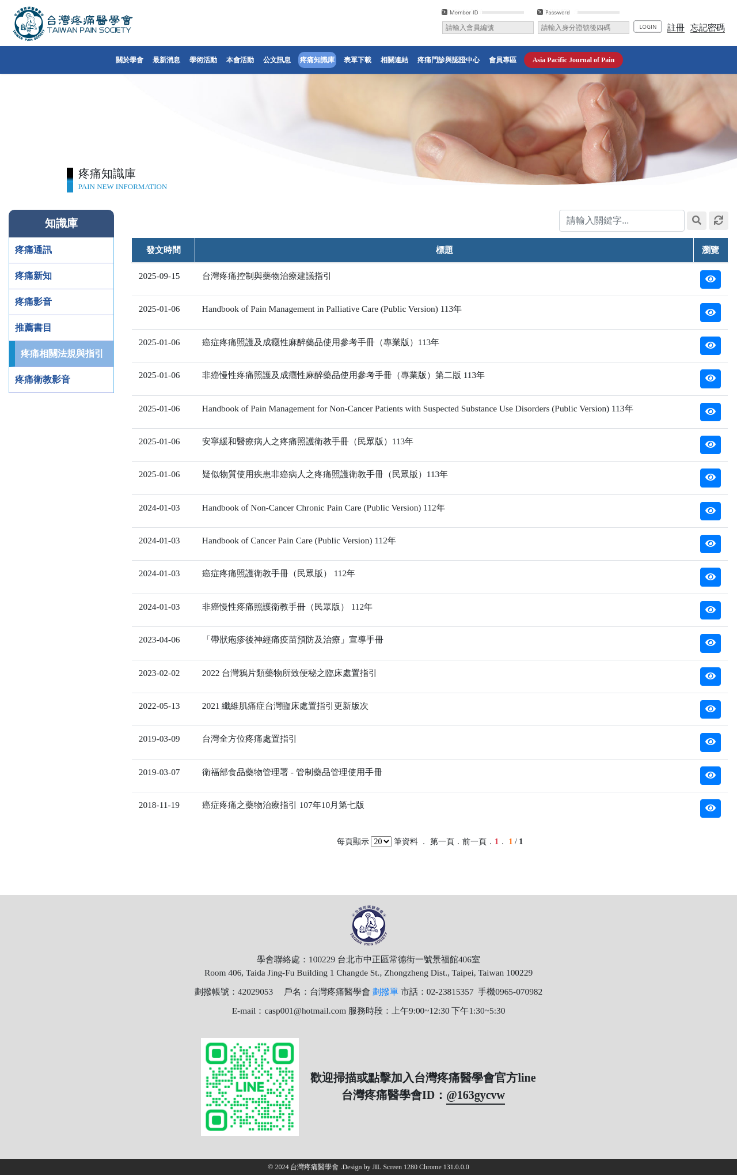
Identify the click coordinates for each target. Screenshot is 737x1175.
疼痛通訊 (33, 250)
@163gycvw (475, 1095)
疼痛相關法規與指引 (62, 353)
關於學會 (130, 59)
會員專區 (502, 60)
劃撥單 (385, 991)
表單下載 (357, 60)
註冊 (676, 27)
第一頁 (442, 841)
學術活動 (203, 60)
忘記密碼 (707, 27)
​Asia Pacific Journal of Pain (574, 60)
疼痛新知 (33, 276)
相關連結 (394, 60)
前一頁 (474, 841)
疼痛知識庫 (317, 60)
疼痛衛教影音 (42, 379)
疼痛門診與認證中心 (448, 60)
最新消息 (166, 60)
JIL (377, 1167)
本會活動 (240, 60)
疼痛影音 (33, 302)
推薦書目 (33, 328)
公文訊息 (277, 60)
